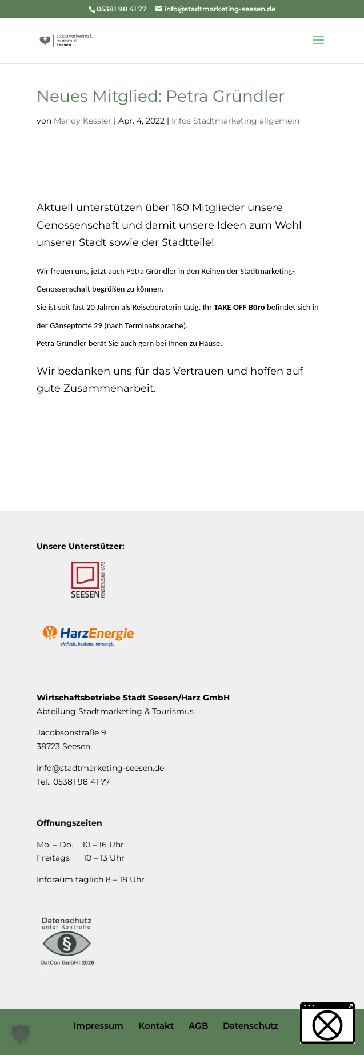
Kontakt (156, 1025)
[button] (20, 1034)
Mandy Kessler (82, 121)
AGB (198, 1025)
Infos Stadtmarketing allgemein (235, 121)
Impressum (98, 1025)
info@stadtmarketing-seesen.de (100, 768)
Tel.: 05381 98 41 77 (73, 782)
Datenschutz (250, 1025)
